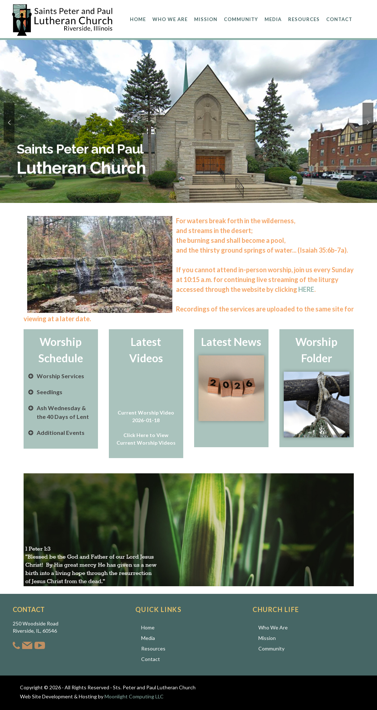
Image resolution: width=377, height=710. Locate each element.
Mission (267, 638)
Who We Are (273, 627)
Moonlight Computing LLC (134, 696)
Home (148, 627)
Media (148, 638)
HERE (306, 289)
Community (271, 648)
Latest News (231, 341)
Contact (150, 659)
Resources (153, 648)
